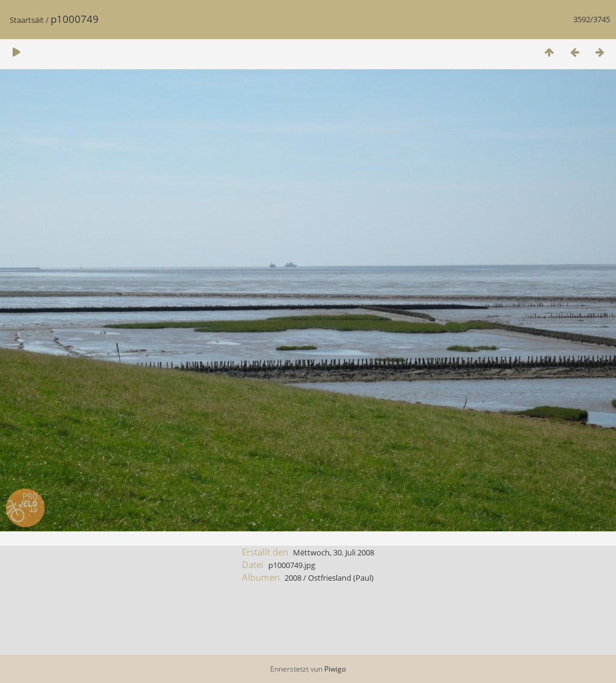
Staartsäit (27, 19)
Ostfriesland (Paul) (341, 577)
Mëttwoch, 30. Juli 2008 (333, 552)
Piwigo (335, 669)
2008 (293, 577)
